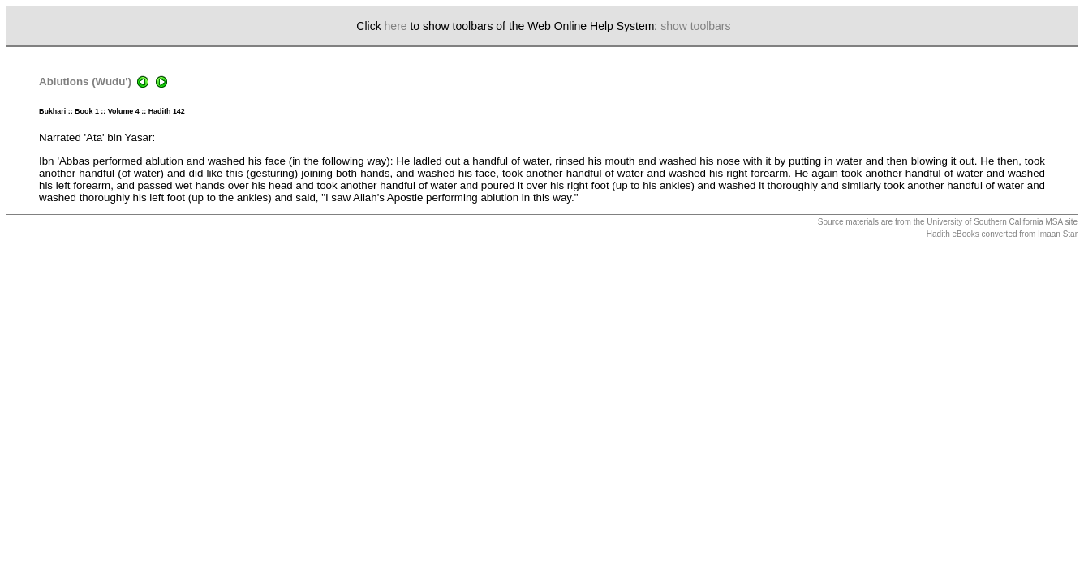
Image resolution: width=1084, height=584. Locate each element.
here (396, 25)
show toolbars (695, 25)
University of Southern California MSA (994, 221)
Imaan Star (1058, 234)
